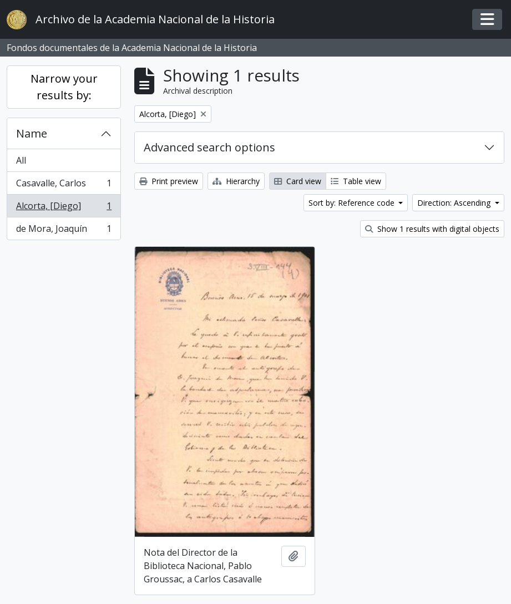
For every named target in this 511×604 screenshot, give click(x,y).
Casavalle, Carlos (64, 185)
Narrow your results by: (64, 87)
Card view (297, 181)
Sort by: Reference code (352, 202)
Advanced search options (209, 147)
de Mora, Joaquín (64, 231)
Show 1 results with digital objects (432, 229)
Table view (356, 181)
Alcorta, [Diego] (64, 208)
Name (31, 133)
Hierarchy (236, 181)
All (21, 160)
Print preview (168, 181)
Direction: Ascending (455, 202)
